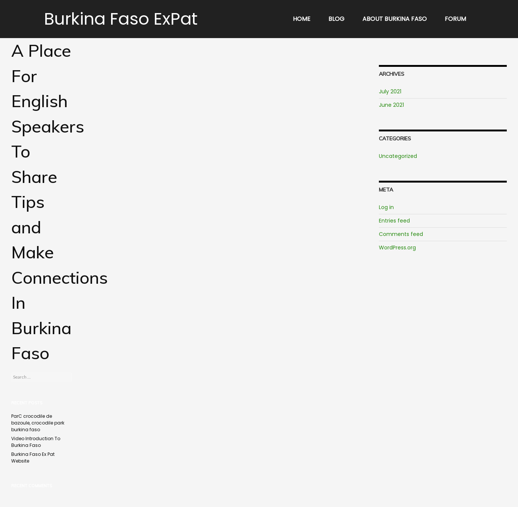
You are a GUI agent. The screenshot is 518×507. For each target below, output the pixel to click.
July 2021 (390, 91)
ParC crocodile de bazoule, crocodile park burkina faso (37, 423)
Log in (386, 207)
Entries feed (394, 220)
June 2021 (391, 105)
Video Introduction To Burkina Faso (35, 441)
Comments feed (401, 234)
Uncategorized (398, 156)
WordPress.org (397, 247)
